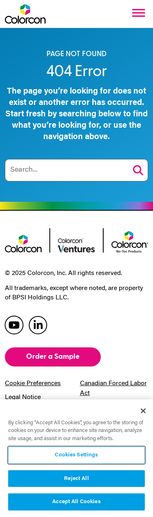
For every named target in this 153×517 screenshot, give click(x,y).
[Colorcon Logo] (25, 14)
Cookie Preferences (33, 383)
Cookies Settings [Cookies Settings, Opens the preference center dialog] (76, 455)
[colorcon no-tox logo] (129, 241)
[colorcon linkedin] (38, 324)
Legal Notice (23, 397)
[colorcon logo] (23, 243)
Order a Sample (53, 356)
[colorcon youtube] (14, 324)
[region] (76, 458)
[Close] (143, 411)
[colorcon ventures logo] (76, 245)
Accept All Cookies (76, 501)
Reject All (76, 478)
